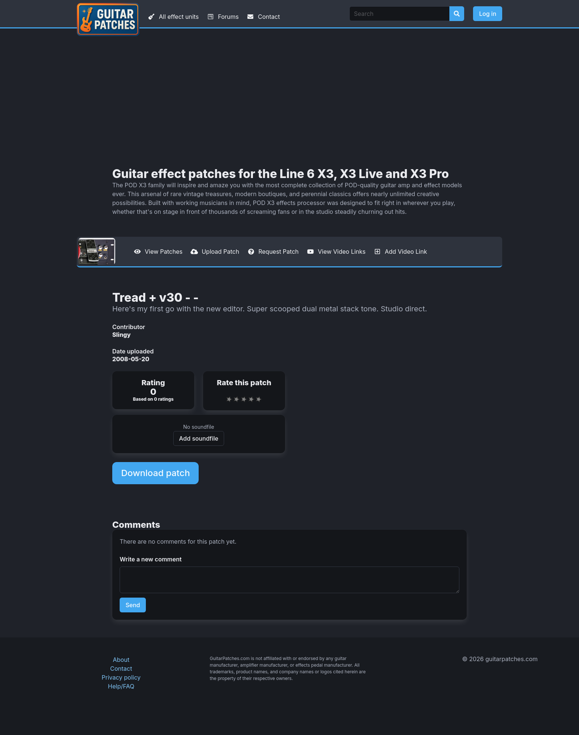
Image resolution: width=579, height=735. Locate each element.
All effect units (173, 16)
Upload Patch (214, 251)
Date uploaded (133, 351)
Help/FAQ (121, 686)
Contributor (128, 327)
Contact (263, 16)
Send (133, 605)
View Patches (157, 251)
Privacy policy (121, 677)
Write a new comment (151, 559)
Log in (487, 13)
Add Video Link (400, 251)
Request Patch (273, 251)
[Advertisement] (289, 98)
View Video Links (336, 251)
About (121, 659)
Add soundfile (198, 438)
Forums (222, 16)
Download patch (155, 473)
